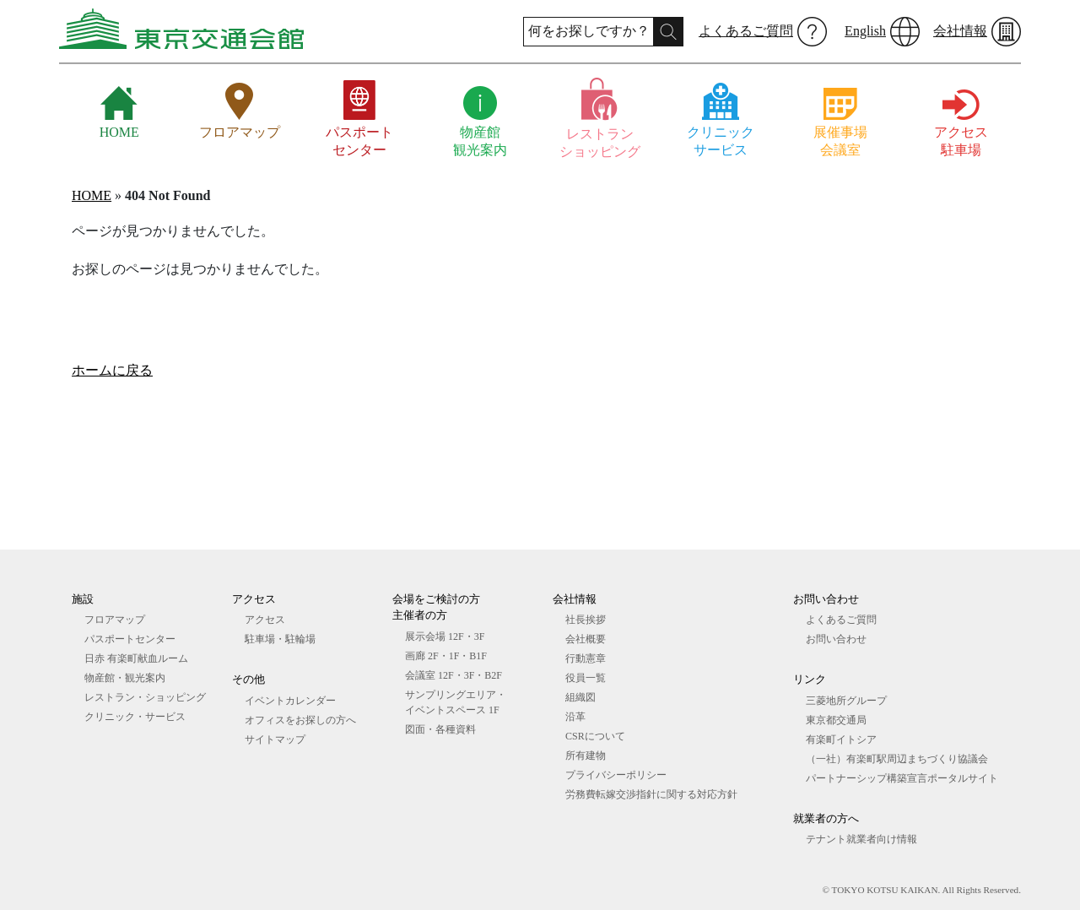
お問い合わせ (836, 639)
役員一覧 (585, 678)
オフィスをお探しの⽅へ (300, 720)
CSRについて (595, 736)
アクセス (265, 620)
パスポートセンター (130, 639)
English (865, 31)
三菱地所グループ (846, 701)
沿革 (575, 717)
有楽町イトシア (841, 739)
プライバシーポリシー (616, 775)
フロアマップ (114, 620)
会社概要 (585, 639)
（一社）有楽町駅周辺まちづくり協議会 (897, 759)
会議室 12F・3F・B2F (453, 675)
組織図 (580, 697)
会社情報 (960, 31)
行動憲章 (585, 658)
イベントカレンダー (290, 701)
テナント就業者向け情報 (861, 839)
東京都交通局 (836, 720)
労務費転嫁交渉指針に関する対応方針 (651, 794)
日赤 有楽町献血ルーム (136, 658)
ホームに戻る (112, 370)
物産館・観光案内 (124, 678)
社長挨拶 (585, 620)
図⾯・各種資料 (440, 729)
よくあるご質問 (746, 31)
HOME (91, 195)
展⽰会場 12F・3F (444, 636)
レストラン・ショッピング (145, 697)
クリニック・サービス (135, 717)
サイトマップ (275, 739)
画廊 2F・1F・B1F (446, 656)
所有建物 (585, 755)
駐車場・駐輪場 (280, 639)
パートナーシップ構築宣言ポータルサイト (902, 778)
